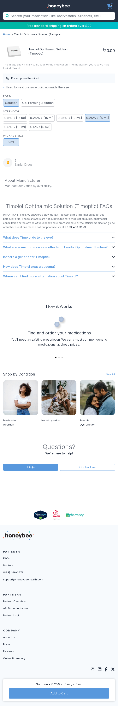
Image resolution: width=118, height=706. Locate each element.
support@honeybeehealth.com (23, 579)
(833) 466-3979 (13, 572)
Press (6, 644)
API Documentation (15, 608)
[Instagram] (92, 669)
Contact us (87, 467)
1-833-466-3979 (75, 227)
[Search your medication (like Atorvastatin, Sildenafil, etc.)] (62, 16)
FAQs (31, 467)
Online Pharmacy (14, 658)
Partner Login (11, 615)
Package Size (13, 135)
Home (7, 34)
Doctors (8, 565)
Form (7, 96)
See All (110, 374)
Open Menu (5, 6)
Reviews (8, 651)
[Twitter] (113, 669)
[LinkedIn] (99, 669)
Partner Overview (14, 601)
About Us (9, 637)
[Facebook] (106, 669)
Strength (11, 111)
